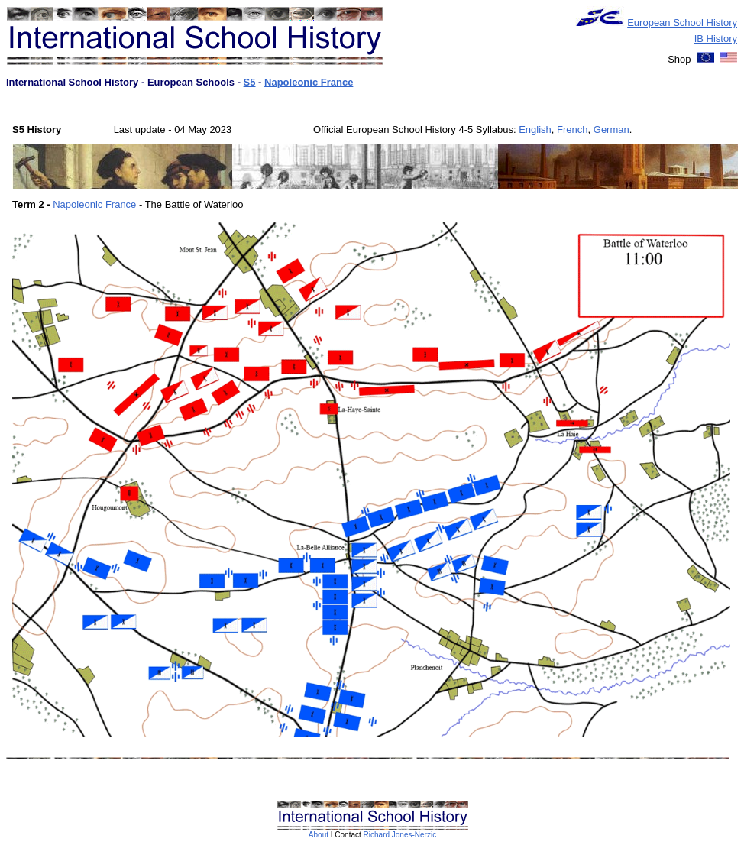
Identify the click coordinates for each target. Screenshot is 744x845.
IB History (715, 38)
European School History (682, 22)
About (318, 834)
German (611, 129)
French (572, 129)
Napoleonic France (308, 82)
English (535, 129)
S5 (250, 82)
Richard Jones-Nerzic (400, 834)
